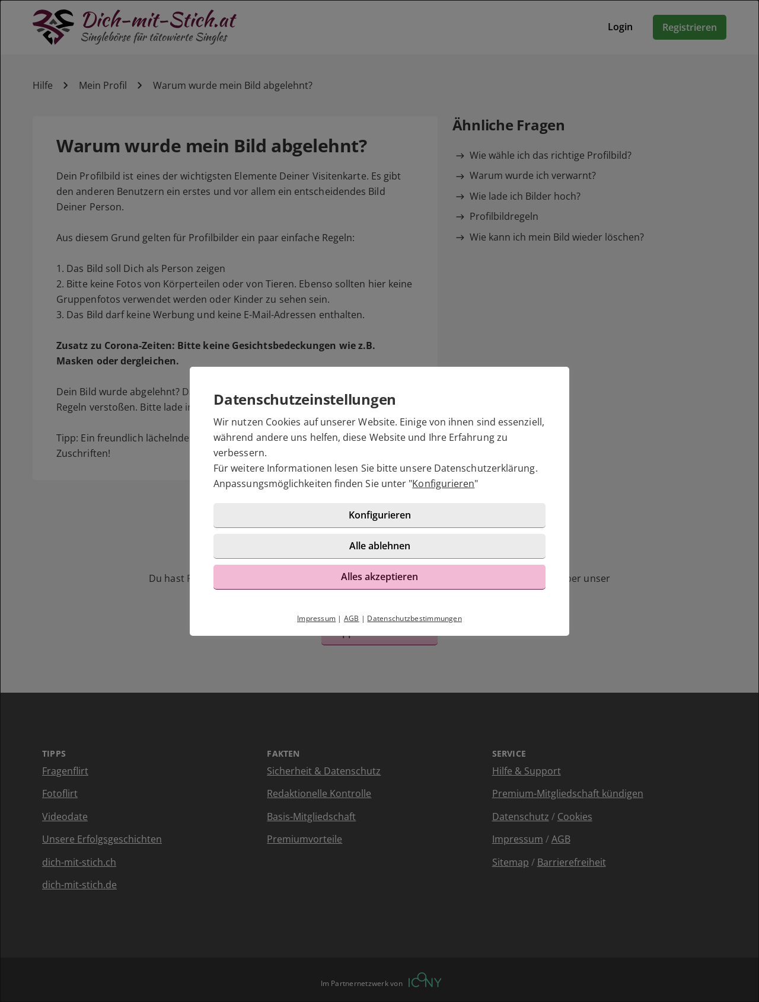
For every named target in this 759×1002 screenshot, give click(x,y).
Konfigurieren (443, 483)
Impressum (316, 618)
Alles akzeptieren (379, 576)
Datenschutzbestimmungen (414, 618)
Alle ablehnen (379, 545)
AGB (351, 618)
